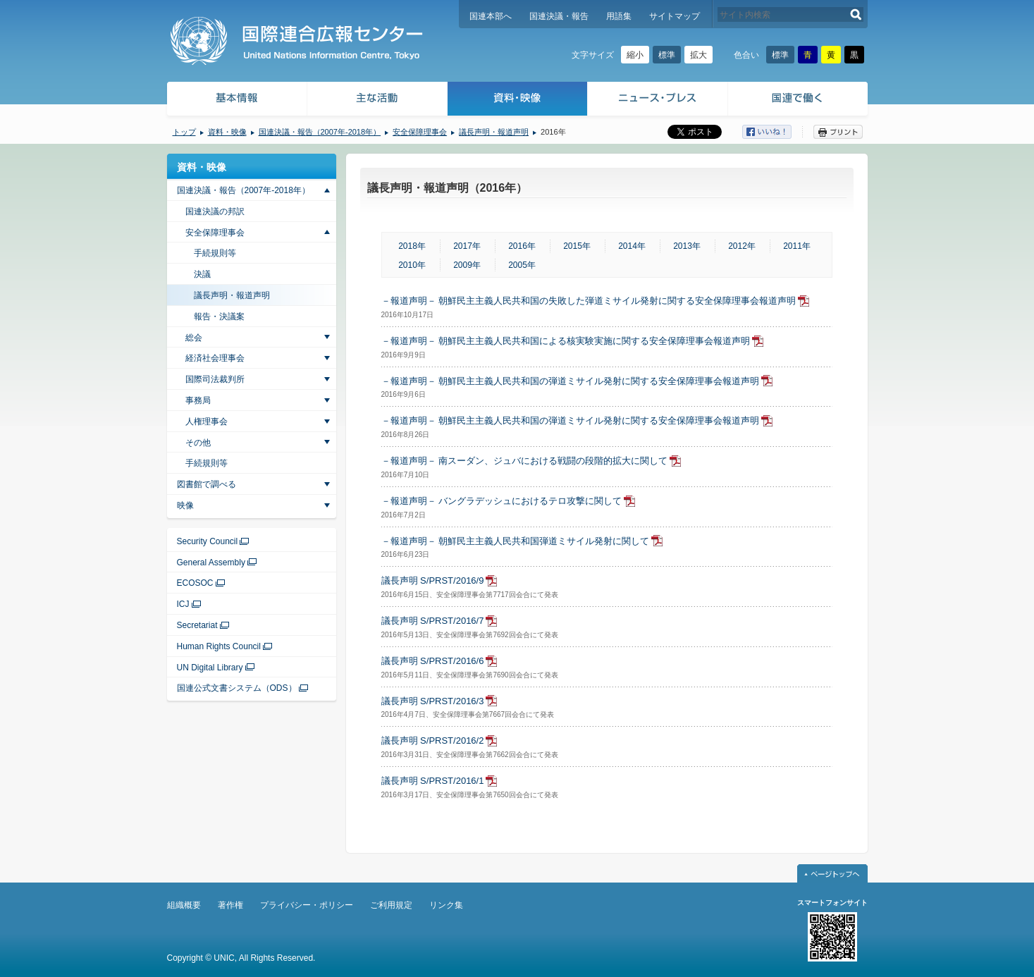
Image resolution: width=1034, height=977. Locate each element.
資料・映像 (518, 100)
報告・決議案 (219, 316)
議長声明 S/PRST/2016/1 (432, 780)
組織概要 (184, 905)
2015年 (577, 246)
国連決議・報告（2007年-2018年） (320, 132)
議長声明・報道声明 (494, 132)
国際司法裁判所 (215, 379)
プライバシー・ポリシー (306, 905)
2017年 (467, 246)
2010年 (412, 265)
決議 (202, 274)
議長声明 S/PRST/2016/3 (432, 701)
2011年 (797, 246)
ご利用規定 (391, 905)
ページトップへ (832, 873)
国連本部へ (490, 16)
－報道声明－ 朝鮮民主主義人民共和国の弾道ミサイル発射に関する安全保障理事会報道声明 (570, 381)
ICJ (183, 604)
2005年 (522, 265)
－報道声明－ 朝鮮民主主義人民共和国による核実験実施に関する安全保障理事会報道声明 (566, 341)
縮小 (635, 55)
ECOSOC (195, 583)
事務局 (198, 400)
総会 (193, 338)
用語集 (619, 16)
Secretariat (197, 625)
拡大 (698, 55)
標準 (666, 55)
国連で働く (799, 100)
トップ (184, 132)
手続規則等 (215, 253)
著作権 (230, 905)
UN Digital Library (210, 667)
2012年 (742, 246)
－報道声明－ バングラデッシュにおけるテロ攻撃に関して (501, 501)
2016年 (522, 246)
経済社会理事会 (215, 358)
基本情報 (236, 100)
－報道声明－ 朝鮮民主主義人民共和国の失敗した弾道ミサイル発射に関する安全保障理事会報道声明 (588, 300)
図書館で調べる (206, 484)
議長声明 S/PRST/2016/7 (432, 620)
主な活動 (377, 100)
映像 (185, 505)
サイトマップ (674, 16)
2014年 (632, 246)
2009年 (467, 265)
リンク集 (446, 905)
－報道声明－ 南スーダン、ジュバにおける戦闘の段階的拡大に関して (524, 460)
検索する (856, 14)
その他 (198, 443)
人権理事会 (206, 421)
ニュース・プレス (658, 100)
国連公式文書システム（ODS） (237, 688)
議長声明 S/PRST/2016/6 (432, 661)
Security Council (207, 541)
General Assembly (211, 562)
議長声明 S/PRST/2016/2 (432, 740)
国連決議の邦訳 (215, 211)
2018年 (412, 246)
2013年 (687, 246)
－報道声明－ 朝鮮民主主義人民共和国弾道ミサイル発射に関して (515, 541)
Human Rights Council (219, 646)
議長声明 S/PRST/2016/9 (432, 580)
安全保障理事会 (420, 132)
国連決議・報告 (559, 16)
